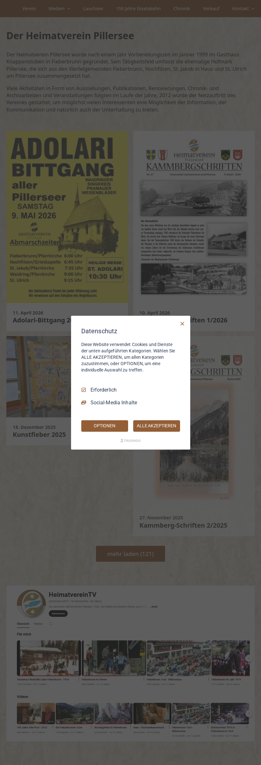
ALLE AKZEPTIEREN (156, 425)
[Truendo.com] (130, 440)
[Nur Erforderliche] (182, 323)
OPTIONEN (104, 425)
